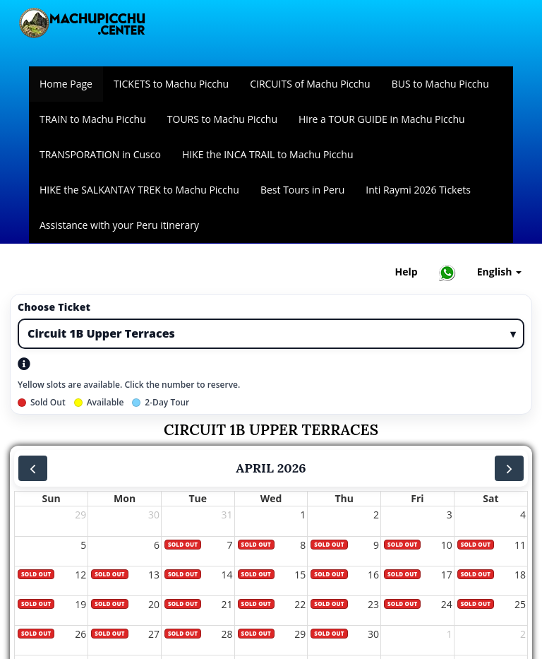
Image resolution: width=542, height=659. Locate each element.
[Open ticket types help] (26, 364)
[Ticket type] (271, 334)
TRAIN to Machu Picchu (93, 119)
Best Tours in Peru (302, 189)
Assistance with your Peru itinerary (119, 225)
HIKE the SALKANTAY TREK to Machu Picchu (139, 189)
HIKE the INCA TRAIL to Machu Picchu (268, 154)
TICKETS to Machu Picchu (171, 83)
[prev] (32, 468)
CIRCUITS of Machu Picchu (310, 83)
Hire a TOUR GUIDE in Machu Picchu (382, 119)
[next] (509, 468)
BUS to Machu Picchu (440, 83)
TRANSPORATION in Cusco (100, 154)
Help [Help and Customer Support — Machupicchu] (406, 271)
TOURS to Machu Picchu (222, 119)
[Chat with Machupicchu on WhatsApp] (447, 272)
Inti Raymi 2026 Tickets (418, 189)
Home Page (66, 83)
